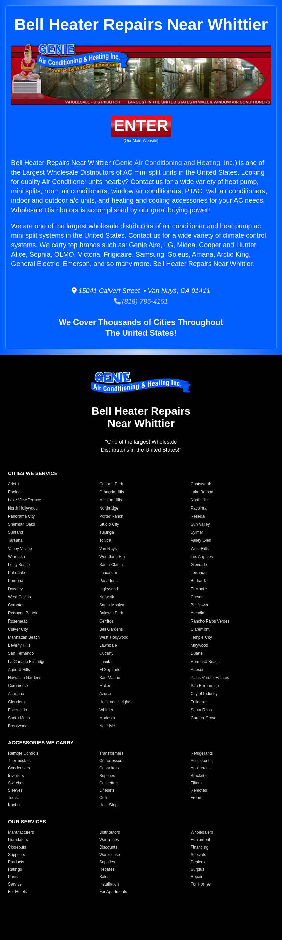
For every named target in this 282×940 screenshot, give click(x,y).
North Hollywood (23, 508)
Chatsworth (201, 484)
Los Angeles (202, 556)
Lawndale (108, 645)
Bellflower (199, 605)
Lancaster (108, 572)
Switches (16, 783)
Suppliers (16, 854)
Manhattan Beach (24, 637)
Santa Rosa (201, 710)
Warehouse (109, 854)
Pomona (15, 580)
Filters (196, 783)
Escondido (17, 710)
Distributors (109, 832)
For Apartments (113, 891)
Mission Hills (110, 500)
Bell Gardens (111, 629)
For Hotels (17, 891)
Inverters (16, 775)
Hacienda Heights (115, 702)
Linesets (107, 790)
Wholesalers (202, 832)
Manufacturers (21, 832)
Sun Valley (200, 524)
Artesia (197, 669)
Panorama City (21, 516)
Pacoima (199, 508)
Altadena (16, 693)
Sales (104, 876)
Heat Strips (109, 805)
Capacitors (109, 768)
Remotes (199, 790)
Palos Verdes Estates (210, 677)
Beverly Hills (19, 645)
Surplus (198, 869)
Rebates (107, 869)
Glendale (199, 564)
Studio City (109, 524)
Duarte (197, 653)
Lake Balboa (202, 492)
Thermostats (19, 760)
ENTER (141, 126)
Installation (109, 884)
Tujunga (106, 532)
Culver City (18, 629)
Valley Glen (201, 540)
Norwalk (106, 597)
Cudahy (106, 653)
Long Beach (19, 564)
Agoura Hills (19, 669)
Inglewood (108, 589)
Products (16, 862)
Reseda (198, 516)
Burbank (198, 580)
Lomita (105, 661)
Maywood (199, 645)
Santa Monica (111, 605)
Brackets (199, 775)
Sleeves (15, 790)
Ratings (15, 869)
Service (15, 884)
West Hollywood (113, 637)
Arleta (13, 484)
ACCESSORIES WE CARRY (40, 742)
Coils (103, 797)
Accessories (202, 760)
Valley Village (20, 548)
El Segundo (109, 669)
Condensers (19, 768)
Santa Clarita (111, 564)
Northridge (108, 508)
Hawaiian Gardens (24, 677)
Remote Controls (23, 753)
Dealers (198, 862)
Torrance (199, 572)
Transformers (111, 753)
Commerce (18, 685)
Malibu (105, 685)
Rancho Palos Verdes (210, 621)
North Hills (200, 500)
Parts (13, 876)
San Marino (109, 677)
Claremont (200, 629)
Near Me (107, 726)
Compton (16, 605)
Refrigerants (202, 753)
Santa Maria (19, 718)
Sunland (15, 532)
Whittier (106, 710)
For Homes (201, 884)
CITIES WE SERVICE (32, 473)
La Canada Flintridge (26, 661)
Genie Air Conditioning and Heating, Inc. (175, 162)
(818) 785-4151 (141, 301)
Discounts (108, 847)
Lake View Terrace (24, 500)
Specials (198, 854)
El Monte (199, 589)
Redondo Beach (22, 613)
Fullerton (199, 702)
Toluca (105, 540)
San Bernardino (205, 685)
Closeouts (17, 847)
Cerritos (106, 621)
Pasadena (108, 580)
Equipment (200, 839)
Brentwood (17, 726)
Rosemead (18, 621)
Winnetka (16, 556)
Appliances (201, 768)
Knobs (14, 805)
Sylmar (197, 532)
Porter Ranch (111, 516)
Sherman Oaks (21, 524)
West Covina (19, 597)
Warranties (109, 839)
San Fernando (21, 653)
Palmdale (16, 572)
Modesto (107, 718)
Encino (14, 492)
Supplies (107, 775)
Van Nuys (108, 548)
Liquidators (18, 839)
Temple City (201, 637)
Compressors (111, 760)
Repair (196, 876)
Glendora (16, 702)
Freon (196, 797)
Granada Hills (111, 492)
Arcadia (198, 613)
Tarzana (15, 540)
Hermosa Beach (205, 661)
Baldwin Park (111, 613)
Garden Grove (203, 718)
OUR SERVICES (27, 821)
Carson (197, 597)
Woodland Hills (112, 556)
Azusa (105, 693)
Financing (199, 847)
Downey (15, 589)
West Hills (200, 548)
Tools (13, 797)
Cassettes (108, 783)
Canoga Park (111, 484)
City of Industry (204, 693)
